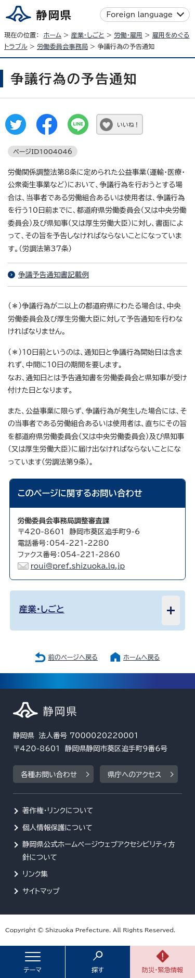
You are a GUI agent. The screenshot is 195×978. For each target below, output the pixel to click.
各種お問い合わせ (49, 774)
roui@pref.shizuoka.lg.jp (78, 566)
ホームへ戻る (141, 657)
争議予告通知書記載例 (53, 274)
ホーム (52, 35)
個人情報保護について (57, 827)
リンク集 (35, 874)
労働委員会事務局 (62, 46)
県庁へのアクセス (134, 774)
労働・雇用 (128, 35)
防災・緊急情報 (163, 970)
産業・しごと (87, 35)
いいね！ (128, 124)
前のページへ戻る (73, 657)
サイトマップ (41, 891)
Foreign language (140, 14)
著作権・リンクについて (58, 810)
